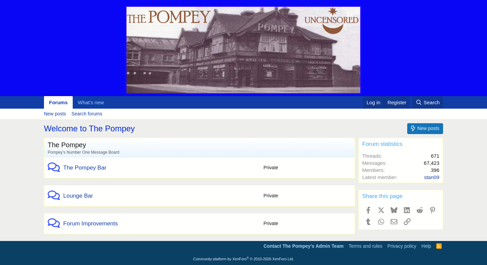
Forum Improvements (90, 223)
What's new (91, 102)
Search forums (86, 113)
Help (426, 246)
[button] (109, 102)
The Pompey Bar (85, 167)
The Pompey (67, 145)
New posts (55, 113)
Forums (58, 102)
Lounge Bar (78, 196)
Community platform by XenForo (243, 259)
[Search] (427, 102)
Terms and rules (365, 246)
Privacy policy (401, 246)
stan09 (431, 177)
